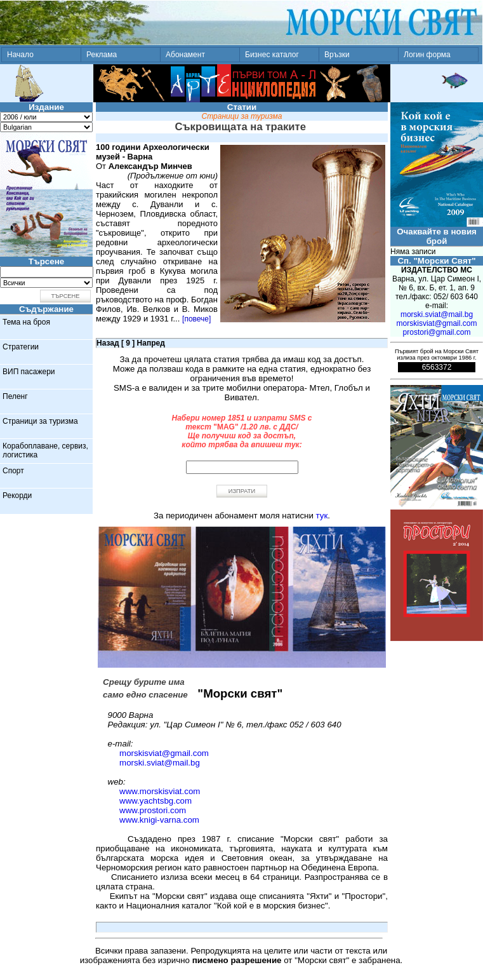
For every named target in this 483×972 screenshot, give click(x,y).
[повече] (196, 318)
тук (322, 515)
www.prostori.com (152, 810)
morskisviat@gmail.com (164, 753)
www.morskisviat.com (159, 791)
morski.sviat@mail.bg (159, 762)
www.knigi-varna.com (159, 820)
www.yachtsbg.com (155, 801)
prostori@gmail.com (437, 332)
